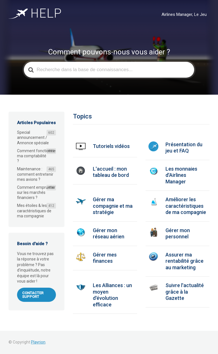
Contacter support (32, 295)
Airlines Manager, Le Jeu (184, 14)
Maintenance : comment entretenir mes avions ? (35, 174)
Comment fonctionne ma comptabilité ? (36, 156)
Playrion (38, 342)
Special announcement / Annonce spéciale (33, 137)
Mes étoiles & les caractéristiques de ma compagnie (34, 210)
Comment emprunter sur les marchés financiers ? (36, 192)
